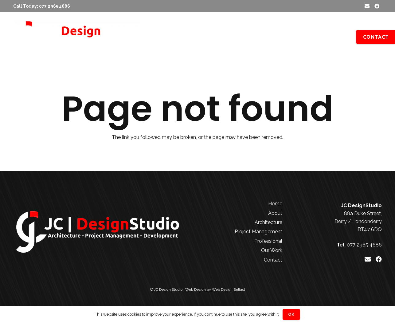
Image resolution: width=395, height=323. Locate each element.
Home (275, 204)
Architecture (268, 222)
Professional (268, 241)
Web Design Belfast (228, 289)
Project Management (258, 231)
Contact (273, 260)
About (275, 213)
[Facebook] (377, 6)
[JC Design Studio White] (77, 36)
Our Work (271, 250)
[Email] (367, 6)
